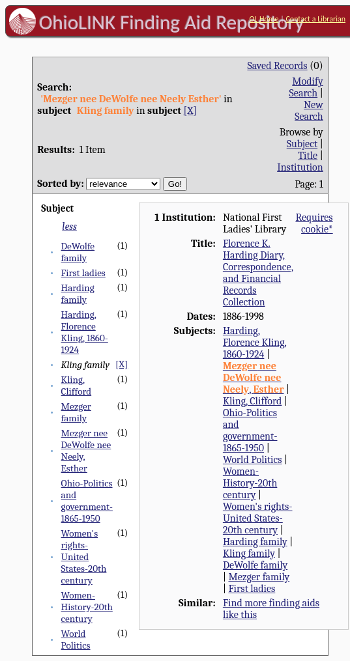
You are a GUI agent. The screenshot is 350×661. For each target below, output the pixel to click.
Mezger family (76, 412)
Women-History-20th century (87, 607)
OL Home (263, 18)
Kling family (249, 553)
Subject (302, 144)
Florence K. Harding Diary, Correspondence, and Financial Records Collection (258, 273)
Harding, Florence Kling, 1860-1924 (84, 332)
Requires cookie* (313, 223)
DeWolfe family (78, 252)
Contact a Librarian (315, 18)
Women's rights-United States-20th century (84, 556)
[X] (190, 111)
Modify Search (306, 87)
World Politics (76, 639)
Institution (300, 167)
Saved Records (277, 66)
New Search (309, 110)
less (69, 226)
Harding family (78, 293)
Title (307, 156)
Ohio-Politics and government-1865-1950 (87, 500)
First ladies (83, 273)
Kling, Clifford (76, 385)
